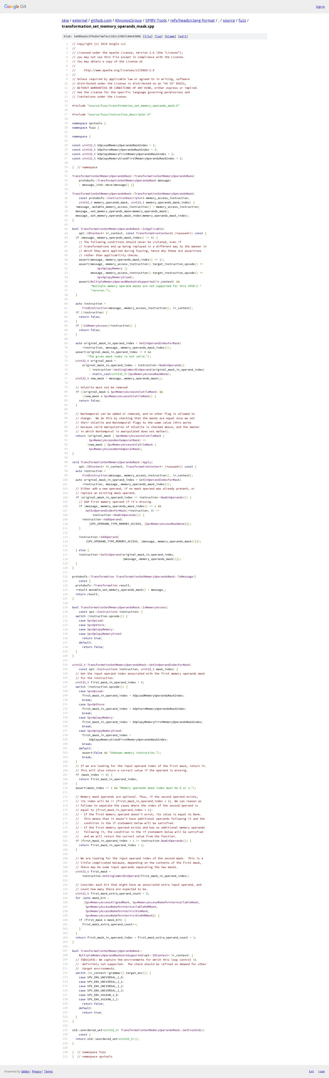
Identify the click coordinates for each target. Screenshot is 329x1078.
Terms (48, 1071)
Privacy (37, 1071)
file (147, 36)
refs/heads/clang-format (192, 20)
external (79, 20)
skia (65, 20)
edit (183, 36)
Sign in (320, 7)
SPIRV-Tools (156, 20)
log (158, 36)
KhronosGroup (128, 20)
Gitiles (25, 1071)
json (321, 1071)
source (229, 20)
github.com (101, 20)
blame (170, 36)
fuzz (242, 20)
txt (311, 1071)
